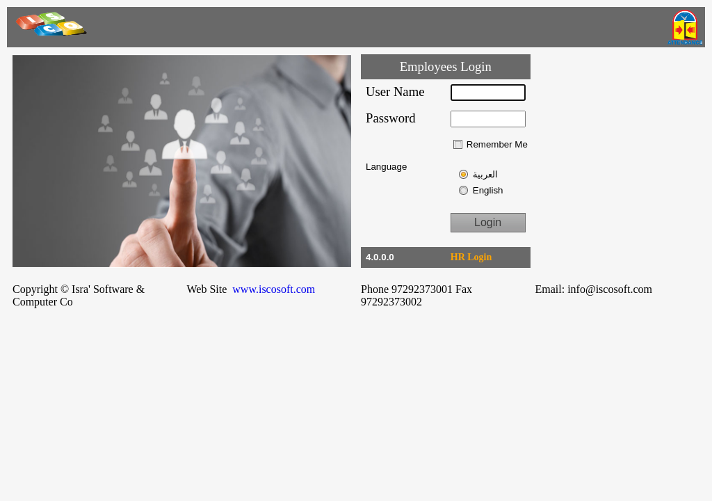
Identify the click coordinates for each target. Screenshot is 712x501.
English (488, 190)
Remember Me (497, 144)
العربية (485, 174)
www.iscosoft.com (275, 289)
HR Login (471, 257)
